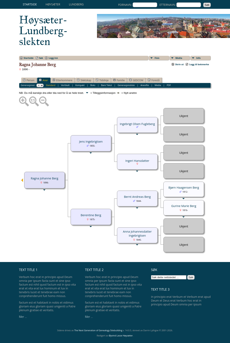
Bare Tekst (106, 85)
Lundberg (76, 4)
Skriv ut (179, 64)
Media (178, 57)
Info (198, 57)
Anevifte (144, 85)
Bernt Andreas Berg (137, 197)
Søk (41, 57)
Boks (92, 85)
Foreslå (153, 80)
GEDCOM (136, 80)
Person (28, 80)
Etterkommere (62, 80)
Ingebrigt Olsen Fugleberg (137, 124)
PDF (169, 85)
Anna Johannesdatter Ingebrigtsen (137, 233)
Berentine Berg (91, 215)
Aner (43, 80)
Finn (157, 57)
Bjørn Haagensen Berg (183, 187)
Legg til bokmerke (199, 64)
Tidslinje (102, 80)
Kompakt (80, 85)
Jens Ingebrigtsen (91, 141)
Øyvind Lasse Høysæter (121, 335)
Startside (30, 4)
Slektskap (84, 80)
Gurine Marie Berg (183, 206)
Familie (119, 80)
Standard (50, 85)
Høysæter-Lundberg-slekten (43, 30)
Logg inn (53, 57)
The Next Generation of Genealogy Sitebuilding (98, 330)
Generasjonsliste (126, 85)
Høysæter (53, 4)
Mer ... (23, 317)
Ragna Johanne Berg (44, 178)
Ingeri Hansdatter (137, 161)
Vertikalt (65, 85)
